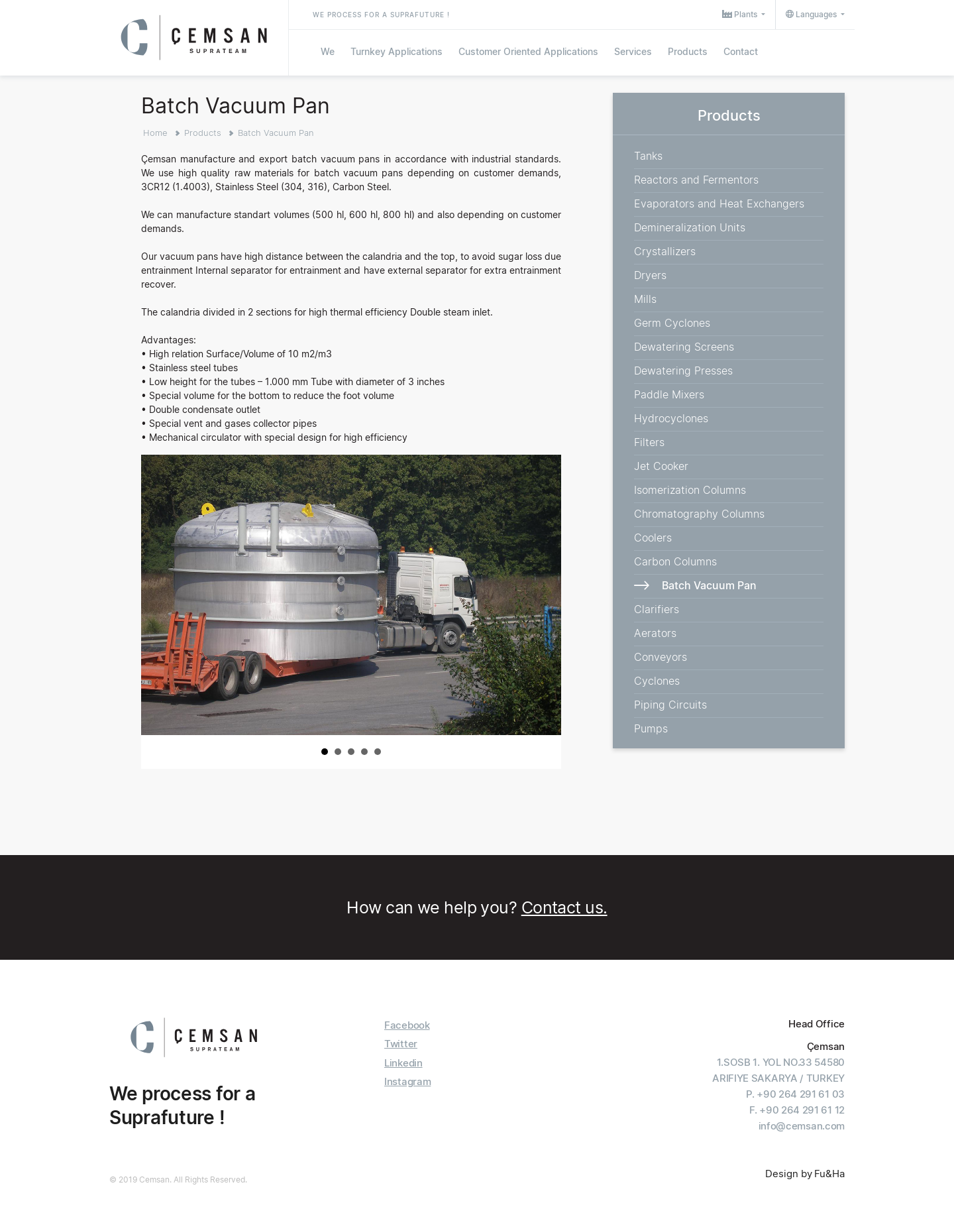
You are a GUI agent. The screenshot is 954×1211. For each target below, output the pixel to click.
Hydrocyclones (671, 418)
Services (633, 51)
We (328, 51)
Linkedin (403, 1063)
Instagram (407, 1081)
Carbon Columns (675, 561)
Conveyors (660, 656)
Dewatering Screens (684, 346)
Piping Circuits (670, 704)
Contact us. (564, 907)
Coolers (653, 537)
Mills (645, 299)
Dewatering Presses (683, 370)
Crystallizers (665, 251)
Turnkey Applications (396, 51)
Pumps (651, 728)
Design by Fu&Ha (805, 1173)
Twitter (400, 1043)
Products (688, 51)
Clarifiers (656, 609)
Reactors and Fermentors (696, 179)
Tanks (648, 155)
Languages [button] (812, 14)
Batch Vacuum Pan (276, 132)
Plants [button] (740, 14)
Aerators (655, 633)
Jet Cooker (661, 466)
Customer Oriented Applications (528, 51)
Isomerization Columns (690, 489)
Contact (740, 51)
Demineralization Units (689, 227)
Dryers (650, 275)
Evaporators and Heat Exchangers (719, 203)
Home (155, 132)
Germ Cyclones (672, 322)
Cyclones (657, 680)
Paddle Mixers (669, 394)
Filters (649, 442)
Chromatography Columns (699, 513)
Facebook (407, 1025)
